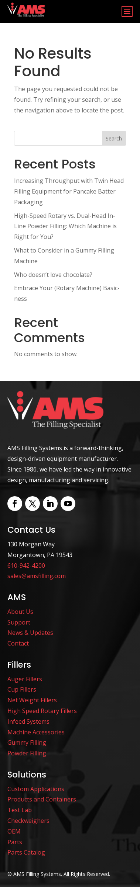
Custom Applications (35, 789)
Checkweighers (28, 821)
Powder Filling (26, 753)
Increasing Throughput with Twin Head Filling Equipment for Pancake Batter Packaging (69, 191)
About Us (20, 612)
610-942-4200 (26, 565)
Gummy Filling (26, 742)
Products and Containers (41, 799)
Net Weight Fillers (32, 700)
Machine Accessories (36, 732)
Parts (14, 842)
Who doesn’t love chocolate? (53, 275)
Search (114, 138)
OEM (14, 831)
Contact (18, 643)
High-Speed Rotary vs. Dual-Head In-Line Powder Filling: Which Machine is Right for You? (65, 226)
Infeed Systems (28, 721)
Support (18, 622)
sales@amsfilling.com (36, 576)
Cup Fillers (21, 689)
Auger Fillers (24, 679)
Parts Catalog (26, 852)
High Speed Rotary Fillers (42, 711)
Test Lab (19, 810)
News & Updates (30, 633)
